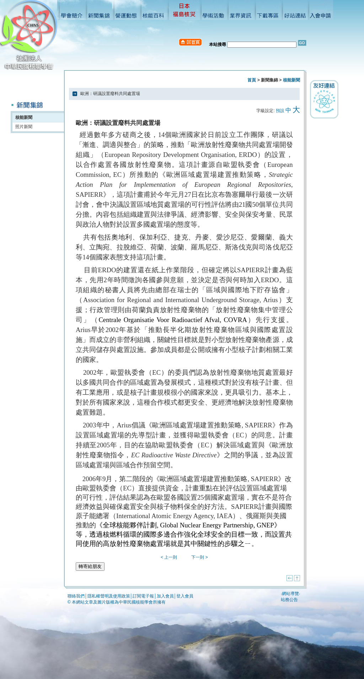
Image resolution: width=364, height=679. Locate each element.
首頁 (251, 80)
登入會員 (184, 596)
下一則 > (199, 557)
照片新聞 (23, 126)
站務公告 (289, 599)
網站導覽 (290, 593)
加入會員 (165, 596)
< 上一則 (169, 557)
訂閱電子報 (143, 596)
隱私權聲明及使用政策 (108, 596)
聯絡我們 (76, 596)
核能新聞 (23, 117)
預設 (280, 110)
